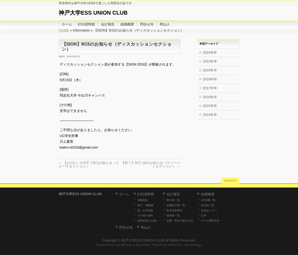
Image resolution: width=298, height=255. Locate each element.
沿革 (203, 215)
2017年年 (210, 88)
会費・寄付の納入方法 (179, 220)
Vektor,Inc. (176, 245)
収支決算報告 (174, 210)
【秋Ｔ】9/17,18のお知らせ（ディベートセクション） (150, 164)
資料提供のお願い (148, 220)
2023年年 (210, 61)
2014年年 (210, 115)
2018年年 (210, 79)
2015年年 (210, 106)
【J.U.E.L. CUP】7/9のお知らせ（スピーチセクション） (89, 164)
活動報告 (142, 200)
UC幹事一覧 (208, 200)
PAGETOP (230, 180)
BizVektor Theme (149, 245)
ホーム (124, 194)
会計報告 (173, 194)
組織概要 (208, 194)
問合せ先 (126, 227)
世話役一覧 (207, 205)
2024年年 (210, 53)
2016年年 (210, 97)
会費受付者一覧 (175, 205)
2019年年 (210, 70)
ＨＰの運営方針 (210, 220)
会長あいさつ (209, 210)
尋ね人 (146, 227)
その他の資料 (145, 215)
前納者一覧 (173, 215)
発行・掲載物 (145, 205)
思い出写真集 (145, 210)
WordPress (123, 245)
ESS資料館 (145, 194)
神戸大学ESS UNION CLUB (93, 13)
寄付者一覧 (173, 200)
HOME (64, 30)
